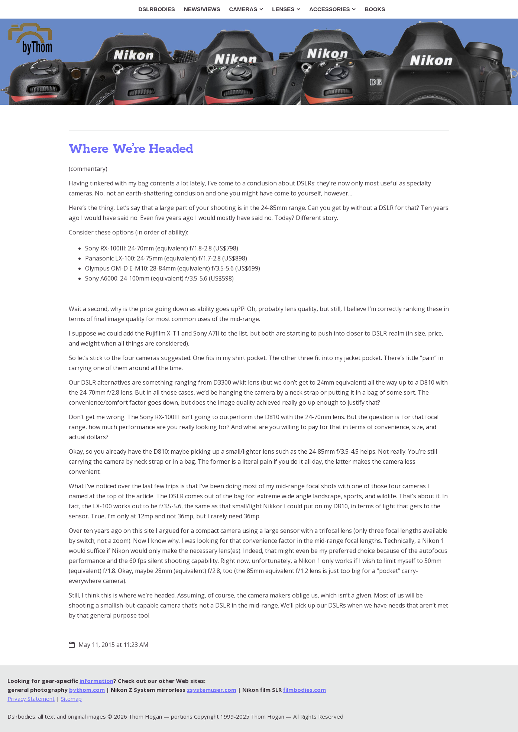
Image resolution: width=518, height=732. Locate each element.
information (96, 680)
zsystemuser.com (211, 689)
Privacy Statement (31, 698)
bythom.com (87, 689)
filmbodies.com (304, 689)
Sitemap (71, 698)
